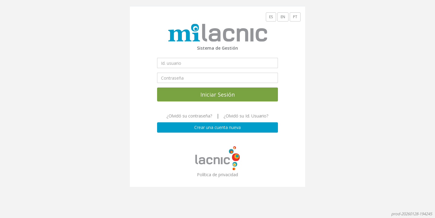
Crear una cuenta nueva (217, 127)
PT (295, 16)
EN (283, 16)
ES (271, 16)
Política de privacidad (217, 174)
